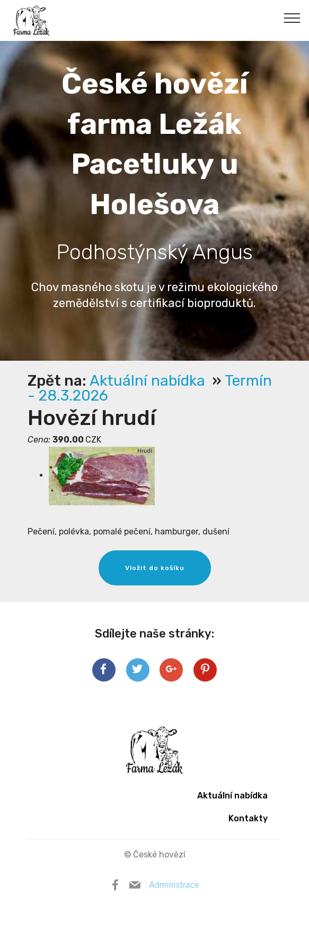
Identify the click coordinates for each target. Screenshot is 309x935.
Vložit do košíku (154, 568)
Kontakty (248, 818)
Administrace (174, 885)
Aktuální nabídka (149, 380)
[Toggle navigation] (292, 17)
